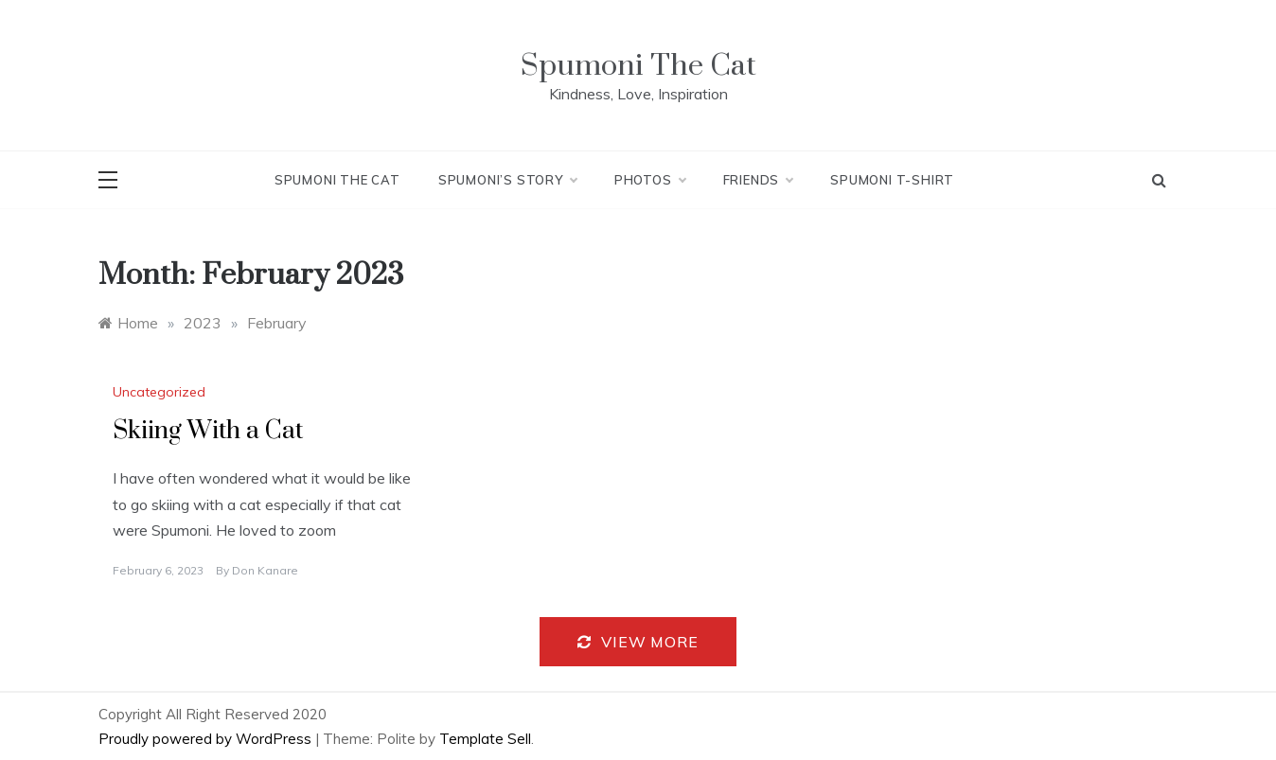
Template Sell (485, 739)
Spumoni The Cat (638, 65)
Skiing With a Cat (208, 431)
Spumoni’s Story (507, 179)
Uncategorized (159, 391)
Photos (649, 179)
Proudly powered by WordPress (206, 739)
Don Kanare (265, 570)
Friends (758, 179)
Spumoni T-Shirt (892, 179)
